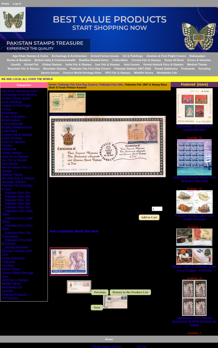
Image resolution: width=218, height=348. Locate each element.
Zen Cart (142, 346)
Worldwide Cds (167, 72)
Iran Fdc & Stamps (107, 64)
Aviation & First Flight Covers (166, 55)
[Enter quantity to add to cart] (157, 208)
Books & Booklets (19, 60)
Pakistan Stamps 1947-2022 (132, 68)
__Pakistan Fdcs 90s (15, 207)
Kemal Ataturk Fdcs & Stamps (163, 64)
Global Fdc (31, 64)
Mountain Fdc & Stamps (24, 68)
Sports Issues (50, 72)
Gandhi (16, 64)
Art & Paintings (133, 55)
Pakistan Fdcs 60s (111, 84)
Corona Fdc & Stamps (146, 60)
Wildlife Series (143, 72)
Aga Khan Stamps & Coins (30, 55)
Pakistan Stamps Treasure (106, 346)
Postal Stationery (166, 68)
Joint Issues (131, 64)
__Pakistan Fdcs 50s (15, 193)
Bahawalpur (198, 55)
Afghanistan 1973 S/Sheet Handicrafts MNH (194, 126)
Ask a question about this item (73, 231)
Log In (17, 3)
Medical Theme (197, 64)
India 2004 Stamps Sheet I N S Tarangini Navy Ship (194, 178)
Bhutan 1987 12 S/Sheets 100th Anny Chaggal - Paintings (194, 267)
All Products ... (11, 298)
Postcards (188, 68)
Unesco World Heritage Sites (82, 72)
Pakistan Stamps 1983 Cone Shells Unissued (194, 216)
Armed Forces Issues (105, 55)
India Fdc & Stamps (78, 64)
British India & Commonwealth (55, 60)
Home (5, 3)
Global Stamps (52, 64)
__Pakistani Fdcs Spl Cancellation (15, 234)
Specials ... (8, 291)
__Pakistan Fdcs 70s (15, 200)
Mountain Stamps (55, 68)
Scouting (204, 68)
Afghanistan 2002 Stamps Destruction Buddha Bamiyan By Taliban (194, 320)
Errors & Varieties (199, 60)
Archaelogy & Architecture (69, 55)
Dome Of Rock (174, 60)
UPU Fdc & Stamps (117, 72)
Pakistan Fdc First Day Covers (78, 84)
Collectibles (120, 60)
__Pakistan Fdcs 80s (15, 204)
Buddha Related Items (94, 60)
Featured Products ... (15, 294)
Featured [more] (194, 84)
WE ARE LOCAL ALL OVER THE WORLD (27, 79)
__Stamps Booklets (14, 247)
